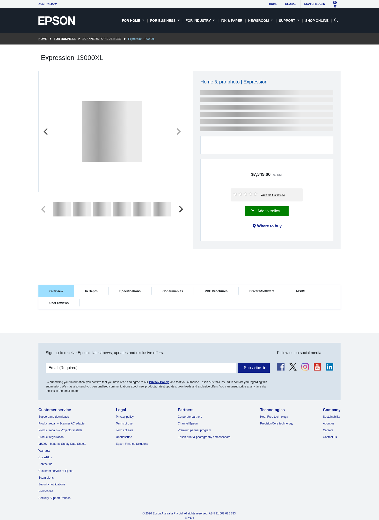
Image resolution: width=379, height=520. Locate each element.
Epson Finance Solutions (132, 444)
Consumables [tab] (172, 291)
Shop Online (316, 20)
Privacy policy (125, 416)
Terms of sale (124, 430)
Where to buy (269, 226)
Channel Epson (188, 423)
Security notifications (51, 484)
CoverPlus (45, 457)
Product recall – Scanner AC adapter (62, 423)
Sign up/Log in (314, 3)
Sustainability (331, 416)
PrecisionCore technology (276, 423)
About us (328, 423)
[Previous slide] (46, 131)
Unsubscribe (124, 437)
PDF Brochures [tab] (216, 291)
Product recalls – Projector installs (60, 430)
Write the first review (273, 194)
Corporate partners (190, 416)
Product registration (51, 437)
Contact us (45, 464)
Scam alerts (46, 477)
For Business (65, 39)
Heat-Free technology (274, 416)
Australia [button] (46, 3)
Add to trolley (268, 211)
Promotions (45, 491)
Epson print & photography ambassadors (204, 437)
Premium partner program (194, 430)
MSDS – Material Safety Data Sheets (62, 444)
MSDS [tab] (300, 291)
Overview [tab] (56, 291)
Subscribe (252, 368)
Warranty (44, 450)
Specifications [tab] (130, 291)
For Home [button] (131, 20)
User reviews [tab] (59, 303)
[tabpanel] (189, 323)
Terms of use (124, 423)
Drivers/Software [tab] (261, 291)
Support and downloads (53, 416)
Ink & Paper (231, 20)
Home (273, 3)
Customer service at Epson (55, 471)
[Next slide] (178, 131)
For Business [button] (163, 20)
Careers (328, 430)
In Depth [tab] (91, 291)
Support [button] (287, 20)
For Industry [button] (199, 20)
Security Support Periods (54, 498)
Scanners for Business (101, 39)
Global (290, 3)
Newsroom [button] (259, 20)
